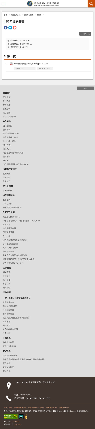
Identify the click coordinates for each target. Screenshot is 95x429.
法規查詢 (6, 149)
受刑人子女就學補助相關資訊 (15, 255)
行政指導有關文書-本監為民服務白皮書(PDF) (21, 220)
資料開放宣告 (64, 407)
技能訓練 (6, 173)
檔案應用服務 (9, 195)
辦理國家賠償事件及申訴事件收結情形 (18, 259)
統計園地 (7, 268)
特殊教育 (6, 325)
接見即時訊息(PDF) (11, 133)
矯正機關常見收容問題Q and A (15, 164)
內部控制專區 (8, 251)
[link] (6, 28)
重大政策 (6, 224)
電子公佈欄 (8, 186)
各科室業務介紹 (9, 116)
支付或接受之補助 (10, 247)
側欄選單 (4, 4)
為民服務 (7, 121)
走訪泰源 (6, 113)
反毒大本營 (8, 407)
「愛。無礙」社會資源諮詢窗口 (16, 298)
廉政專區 (7, 351)
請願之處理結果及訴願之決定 (15, 240)
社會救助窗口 (8, 310)
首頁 (5, 15)
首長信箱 (6, 105)
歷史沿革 (6, 97)
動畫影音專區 (8, 342)
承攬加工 (6, 181)
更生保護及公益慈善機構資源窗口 (17, 317)
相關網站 (6, 287)
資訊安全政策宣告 (20, 407)
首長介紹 (6, 101)
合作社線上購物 (9, 141)
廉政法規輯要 (8, 367)
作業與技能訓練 (10, 169)
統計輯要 (6, 280)
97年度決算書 (15, 21)
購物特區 (6, 177)
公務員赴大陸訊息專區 (36, 407)
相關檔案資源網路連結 (12, 207)
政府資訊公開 (15, 15)
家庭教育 (6, 321)
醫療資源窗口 (8, 314)
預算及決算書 (28, 15)
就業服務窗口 (8, 302)
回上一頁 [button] (86, 34)
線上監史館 (7, 203)
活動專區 (7, 292)
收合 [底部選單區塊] (85, 88)
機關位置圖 (7, 126)
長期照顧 (6, 333)
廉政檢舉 (6, 363)
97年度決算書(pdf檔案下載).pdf (31, 63)
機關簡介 (7, 93)
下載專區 (7, 338)
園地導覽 (6, 272)
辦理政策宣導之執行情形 (13, 263)
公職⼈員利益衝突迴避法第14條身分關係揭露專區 (23, 359)
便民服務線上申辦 (10, 137)
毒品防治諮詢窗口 (10, 306)
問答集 (5, 160)
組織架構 (6, 109)
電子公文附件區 (9, 346)
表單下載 (6, 156)
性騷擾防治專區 (9, 228)
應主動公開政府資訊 (11, 217)
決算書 (39, 15)
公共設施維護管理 (10, 244)
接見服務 (6, 129)
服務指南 (6, 200)
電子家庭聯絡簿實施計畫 (13, 153)
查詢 (91, 3)
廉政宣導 (6, 371)
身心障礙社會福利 (10, 329)
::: (2, 2)
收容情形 (6, 276)
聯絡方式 (6, 145)
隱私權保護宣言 (52, 407)
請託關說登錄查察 (10, 355)
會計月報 (6, 236)
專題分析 (6, 284)
